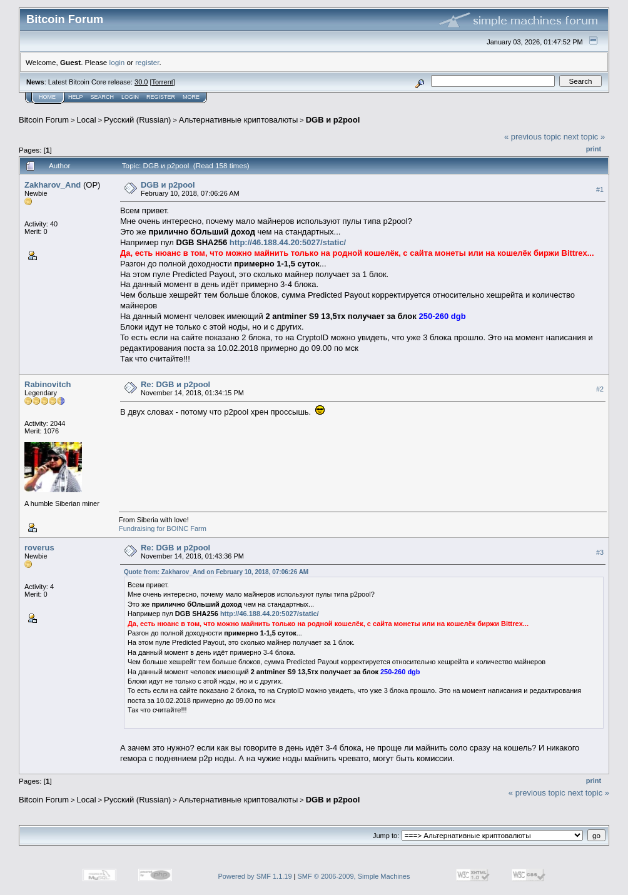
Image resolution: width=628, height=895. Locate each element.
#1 (600, 189)
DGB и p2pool (333, 119)
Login (130, 97)
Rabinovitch (47, 384)
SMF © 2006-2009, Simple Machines (354, 876)
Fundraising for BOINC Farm (162, 528)
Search (102, 97)
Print (593, 149)
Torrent (162, 82)
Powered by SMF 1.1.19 (255, 876)
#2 (600, 389)
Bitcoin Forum (44, 119)
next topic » (584, 136)
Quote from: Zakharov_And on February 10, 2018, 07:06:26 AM (216, 572)
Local (86, 119)
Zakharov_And (52, 185)
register (147, 62)
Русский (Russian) (137, 119)
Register (160, 97)
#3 (600, 552)
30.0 (141, 82)
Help (75, 97)
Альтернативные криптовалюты (238, 119)
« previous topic (532, 136)
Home (47, 97)
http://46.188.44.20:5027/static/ (288, 242)
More (191, 97)
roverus (39, 547)
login (117, 62)
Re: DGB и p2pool (175, 384)
